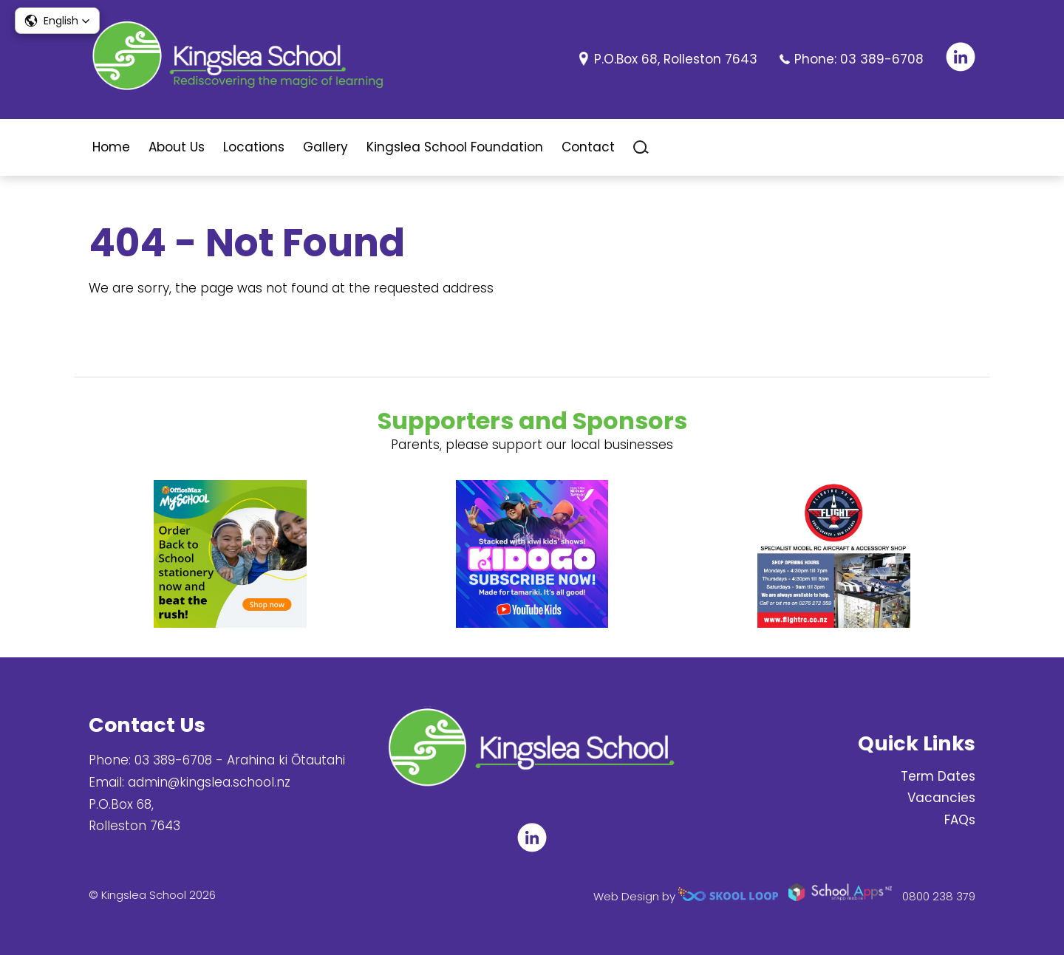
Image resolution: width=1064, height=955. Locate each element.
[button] (57, 20)
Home (111, 147)
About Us (177, 147)
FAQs (959, 820)
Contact (588, 147)
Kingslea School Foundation (454, 147)
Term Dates (938, 776)
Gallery (325, 147)
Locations (253, 147)
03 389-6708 (882, 59)
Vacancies (941, 798)
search (641, 147)
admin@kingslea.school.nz (209, 782)
